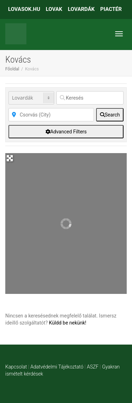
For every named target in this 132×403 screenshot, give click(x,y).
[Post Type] (31, 98)
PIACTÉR (111, 9)
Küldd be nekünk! (67, 323)
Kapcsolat (16, 367)
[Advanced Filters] (66, 131)
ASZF (93, 367)
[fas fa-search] (110, 114)
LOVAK (54, 9)
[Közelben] (51, 114)
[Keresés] (90, 98)
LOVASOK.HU (24, 9)
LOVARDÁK (81, 9)
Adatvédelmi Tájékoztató (56, 367)
